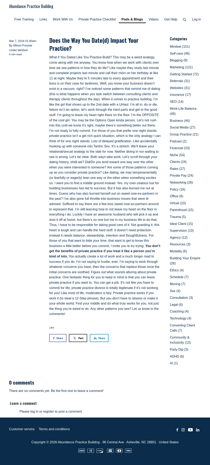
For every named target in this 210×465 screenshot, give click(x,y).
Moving (177, 284)
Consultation (181, 297)
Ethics (177, 270)
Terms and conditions (54, 429)
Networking (181, 182)
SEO (177, 101)
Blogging (178, 60)
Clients (178, 162)
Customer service (21, 429)
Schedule (179, 277)
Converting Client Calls (182, 328)
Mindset (23, 50)
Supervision (182, 230)
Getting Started (184, 74)
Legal (176, 304)
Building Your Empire (185, 260)
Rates (177, 168)
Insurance (180, 94)
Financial (180, 148)
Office (176, 196)
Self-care (180, 53)
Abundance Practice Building (31, 6)
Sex (175, 291)
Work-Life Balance (183, 111)
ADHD (177, 356)
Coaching (179, 311)
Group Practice (184, 134)
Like (51, 327)
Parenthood (182, 210)
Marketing (181, 67)
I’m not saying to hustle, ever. (97, 261)
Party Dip (179, 349)
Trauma (178, 217)
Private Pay (181, 175)
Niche (177, 155)
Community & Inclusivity (180, 340)
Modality (178, 251)
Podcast (178, 141)
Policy (177, 189)
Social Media (182, 127)
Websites (180, 88)
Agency (178, 237)
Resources (180, 244)
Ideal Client (181, 224)
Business (180, 120)
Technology (180, 318)
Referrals (180, 81)
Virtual (178, 203)
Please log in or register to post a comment (50, 411)
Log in (196, 19)
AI (174, 363)
